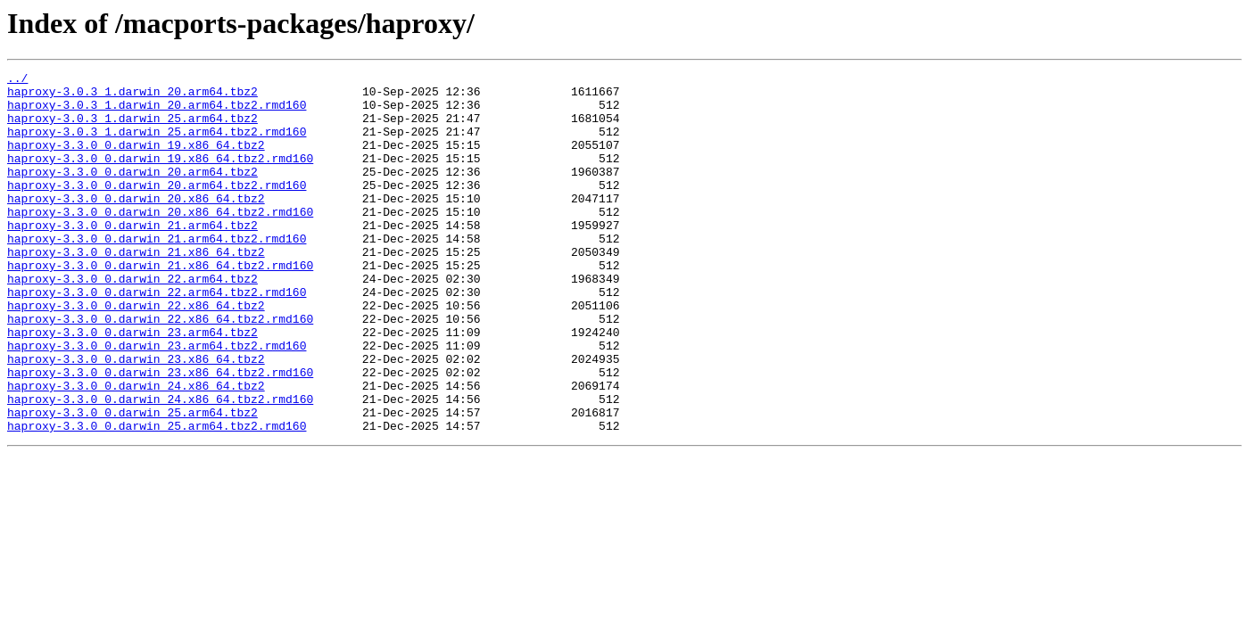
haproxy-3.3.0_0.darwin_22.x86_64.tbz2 (136, 353)
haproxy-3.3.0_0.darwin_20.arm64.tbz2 (132, 193)
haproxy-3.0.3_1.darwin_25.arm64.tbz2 (132, 128)
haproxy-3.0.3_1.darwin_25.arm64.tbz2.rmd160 (156, 144)
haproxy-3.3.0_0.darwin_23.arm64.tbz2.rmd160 (156, 401)
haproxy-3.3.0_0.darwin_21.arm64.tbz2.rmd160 (156, 273)
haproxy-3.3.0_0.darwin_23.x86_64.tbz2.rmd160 (160, 433)
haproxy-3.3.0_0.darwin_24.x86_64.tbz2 (136, 449)
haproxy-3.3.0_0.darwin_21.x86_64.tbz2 (136, 289)
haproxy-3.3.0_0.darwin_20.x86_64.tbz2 (136, 225)
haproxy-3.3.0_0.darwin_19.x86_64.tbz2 (136, 160)
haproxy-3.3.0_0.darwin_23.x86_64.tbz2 (136, 417)
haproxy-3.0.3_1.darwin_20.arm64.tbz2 (132, 96)
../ (17, 80)
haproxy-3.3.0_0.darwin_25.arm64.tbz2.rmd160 (156, 498)
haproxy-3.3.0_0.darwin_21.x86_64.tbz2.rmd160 (160, 305)
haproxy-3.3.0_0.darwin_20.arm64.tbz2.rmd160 (156, 209)
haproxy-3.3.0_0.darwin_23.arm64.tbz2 (132, 385)
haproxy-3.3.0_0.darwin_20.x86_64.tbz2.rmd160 (160, 241)
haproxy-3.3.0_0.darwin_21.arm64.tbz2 (132, 257)
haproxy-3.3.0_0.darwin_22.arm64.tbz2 (132, 321)
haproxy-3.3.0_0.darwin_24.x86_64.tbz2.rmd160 (160, 465)
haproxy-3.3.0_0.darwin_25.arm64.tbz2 (132, 481)
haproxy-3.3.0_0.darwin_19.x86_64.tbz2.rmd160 (160, 177)
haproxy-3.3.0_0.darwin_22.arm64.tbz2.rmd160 (156, 337)
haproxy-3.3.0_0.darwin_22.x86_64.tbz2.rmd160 (160, 369)
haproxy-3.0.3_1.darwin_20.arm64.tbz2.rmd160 (156, 112)
